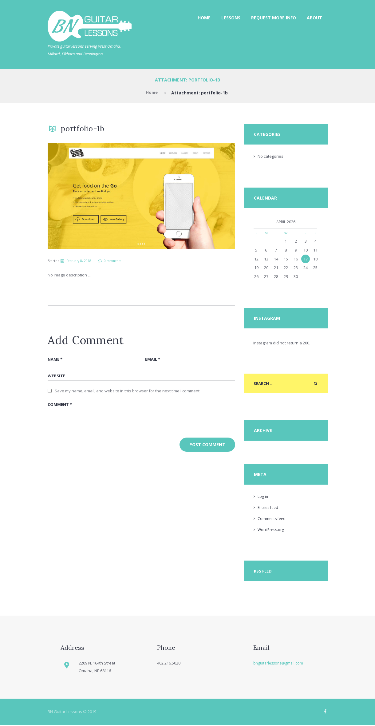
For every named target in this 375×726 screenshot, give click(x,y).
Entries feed (269, 508)
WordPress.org (272, 530)
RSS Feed (263, 572)
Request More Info (273, 18)
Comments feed (272, 519)
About (314, 18)
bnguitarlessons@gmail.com (279, 664)
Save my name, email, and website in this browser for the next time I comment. (127, 392)
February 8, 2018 (80, 260)
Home (204, 18)
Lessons (230, 18)
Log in (263, 497)
